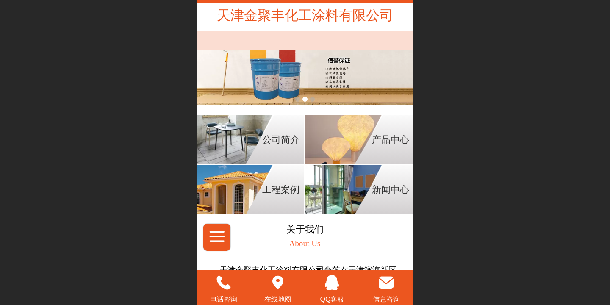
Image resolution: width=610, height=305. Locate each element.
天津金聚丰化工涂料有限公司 (305, 15)
